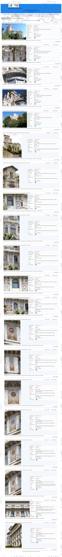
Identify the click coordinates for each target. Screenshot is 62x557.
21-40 (25, 20)
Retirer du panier (55, 22)
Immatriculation (6, 14)
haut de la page (57, 41)
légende (49, 14)
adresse (35, 14)
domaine (31, 15)
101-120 (35, 20)
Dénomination (27, 14)
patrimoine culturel (19, 8)
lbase (47, 14)
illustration (39, 14)
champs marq (43, 14)
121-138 (38, 20)
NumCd (52, 14)
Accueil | (24, 10)
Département (15, 14)
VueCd (55, 14)
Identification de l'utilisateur (32, 10)
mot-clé (58, 14)
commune (10, 14)
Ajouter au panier (46, 22)
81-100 (32, 20)
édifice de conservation (21, 14)
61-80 (30, 20)
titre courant (32, 14)
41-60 (27, 20)
